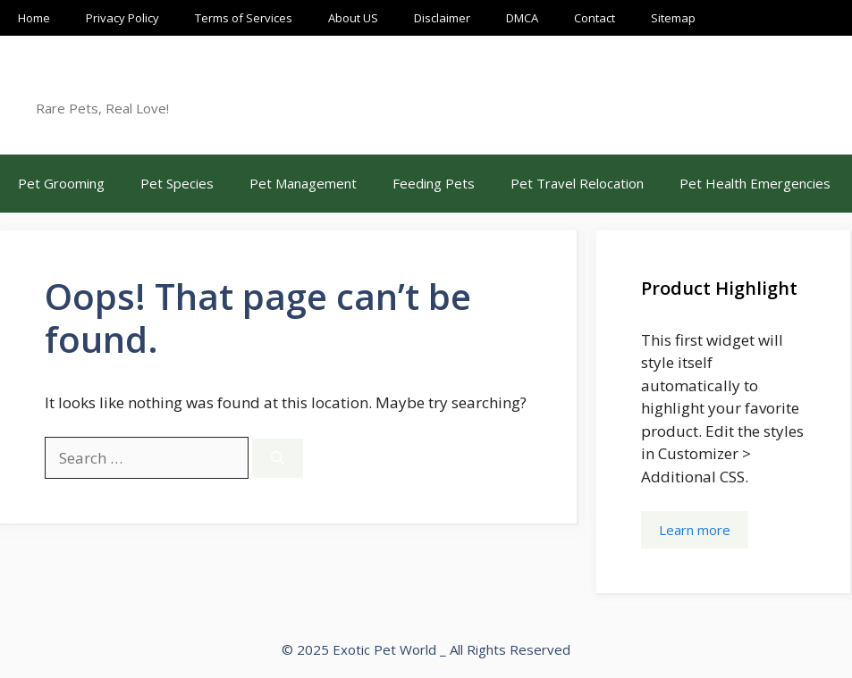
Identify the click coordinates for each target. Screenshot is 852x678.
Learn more (694, 530)
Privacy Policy (122, 18)
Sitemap (673, 18)
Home (34, 18)
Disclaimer (442, 18)
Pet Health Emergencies (755, 183)
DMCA (522, 18)
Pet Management (303, 183)
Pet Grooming (61, 183)
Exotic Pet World (127, 85)
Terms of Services (243, 18)
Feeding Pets (433, 183)
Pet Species (177, 183)
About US (353, 18)
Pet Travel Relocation (577, 183)
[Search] (277, 459)
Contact (594, 18)
